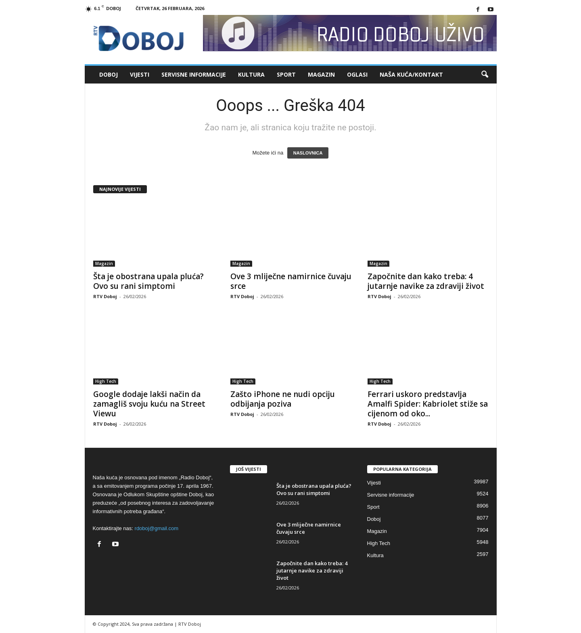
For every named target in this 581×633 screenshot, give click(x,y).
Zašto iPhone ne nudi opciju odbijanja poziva (282, 399)
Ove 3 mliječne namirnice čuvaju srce (290, 281)
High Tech (105, 381)
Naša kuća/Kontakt (411, 74)
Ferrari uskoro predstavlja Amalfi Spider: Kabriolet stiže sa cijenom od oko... (428, 404)
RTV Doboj (105, 296)
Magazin (321, 74)
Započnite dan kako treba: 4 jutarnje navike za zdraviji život (426, 281)
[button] (484, 75)
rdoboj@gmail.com (157, 528)
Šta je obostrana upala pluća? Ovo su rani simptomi (148, 281)
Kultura (251, 74)
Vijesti (139, 74)
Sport (286, 74)
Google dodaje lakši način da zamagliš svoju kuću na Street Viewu (149, 404)
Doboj (108, 74)
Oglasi (357, 74)
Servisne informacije (193, 74)
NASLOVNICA (308, 152)
